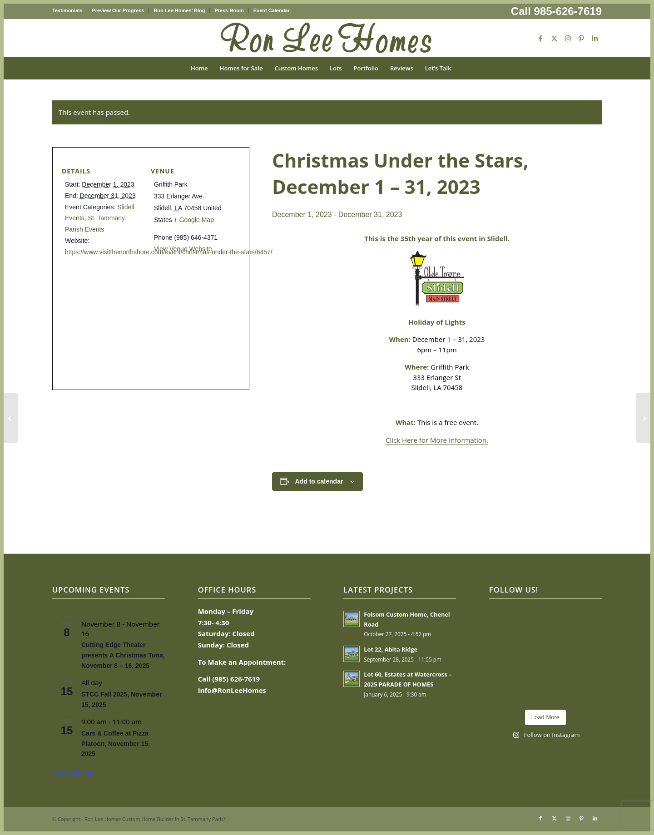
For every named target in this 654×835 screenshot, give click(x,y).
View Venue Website (183, 248)
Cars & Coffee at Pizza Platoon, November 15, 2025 (115, 743)
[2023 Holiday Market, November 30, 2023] (11, 418)
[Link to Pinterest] (581, 38)
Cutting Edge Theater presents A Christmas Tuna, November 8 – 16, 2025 (123, 655)
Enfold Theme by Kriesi (257, 818)
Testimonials (67, 10)
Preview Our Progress (118, 10)
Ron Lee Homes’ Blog (179, 10)
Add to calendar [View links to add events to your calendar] (319, 481)
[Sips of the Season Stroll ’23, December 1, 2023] (643, 418)
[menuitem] (69, 10)
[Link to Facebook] (540, 38)
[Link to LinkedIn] (595, 38)
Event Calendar (271, 10)
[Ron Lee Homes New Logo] (327, 38)
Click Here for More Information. (437, 440)
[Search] (463, 68)
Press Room (228, 10)
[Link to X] (554, 38)
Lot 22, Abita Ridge (390, 649)
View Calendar (73, 773)
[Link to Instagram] (568, 38)
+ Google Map (194, 219)
